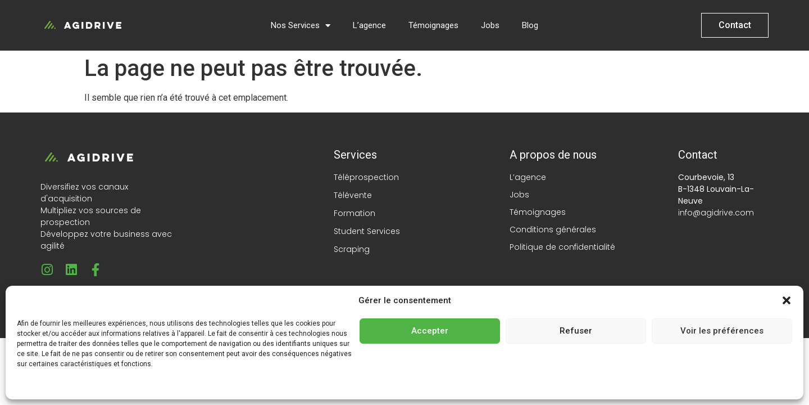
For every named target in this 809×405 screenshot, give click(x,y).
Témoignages (433, 25)
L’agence (369, 25)
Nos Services (300, 25)
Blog (530, 25)
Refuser (576, 331)
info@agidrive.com (716, 212)
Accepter (429, 331)
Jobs (490, 25)
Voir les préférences (721, 331)
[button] (786, 300)
